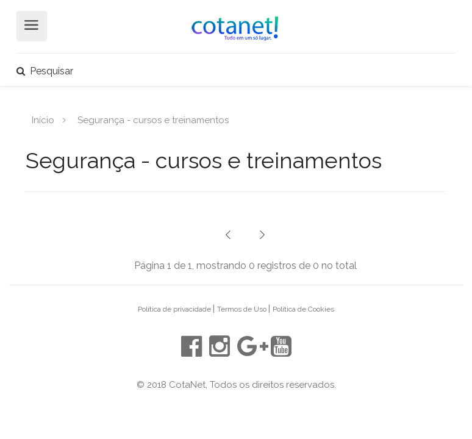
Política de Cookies (303, 309)
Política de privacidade (175, 309)
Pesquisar (44, 71)
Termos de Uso (242, 309)
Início (43, 119)
